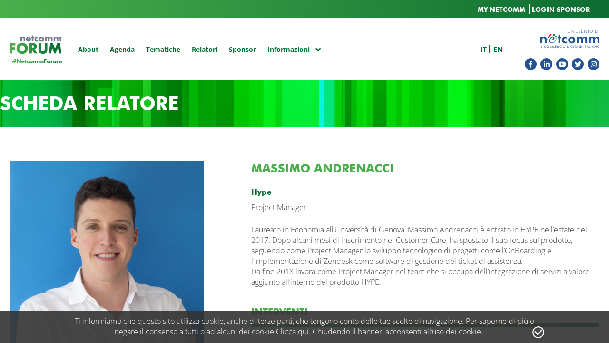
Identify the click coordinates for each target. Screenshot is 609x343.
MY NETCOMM (501, 10)
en (497, 49)
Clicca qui (292, 331)
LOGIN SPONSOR (561, 10)
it (484, 49)
